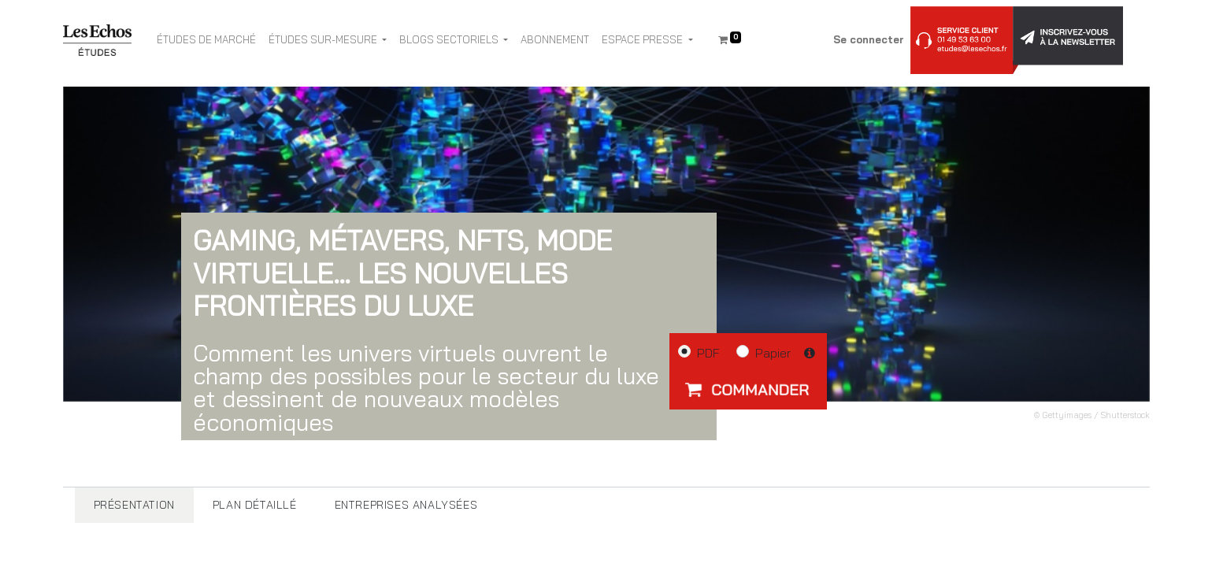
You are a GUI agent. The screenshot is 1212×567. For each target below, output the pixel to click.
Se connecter (868, 39)
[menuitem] (206, 40)
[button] (748, 389)
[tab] (134, 505)
